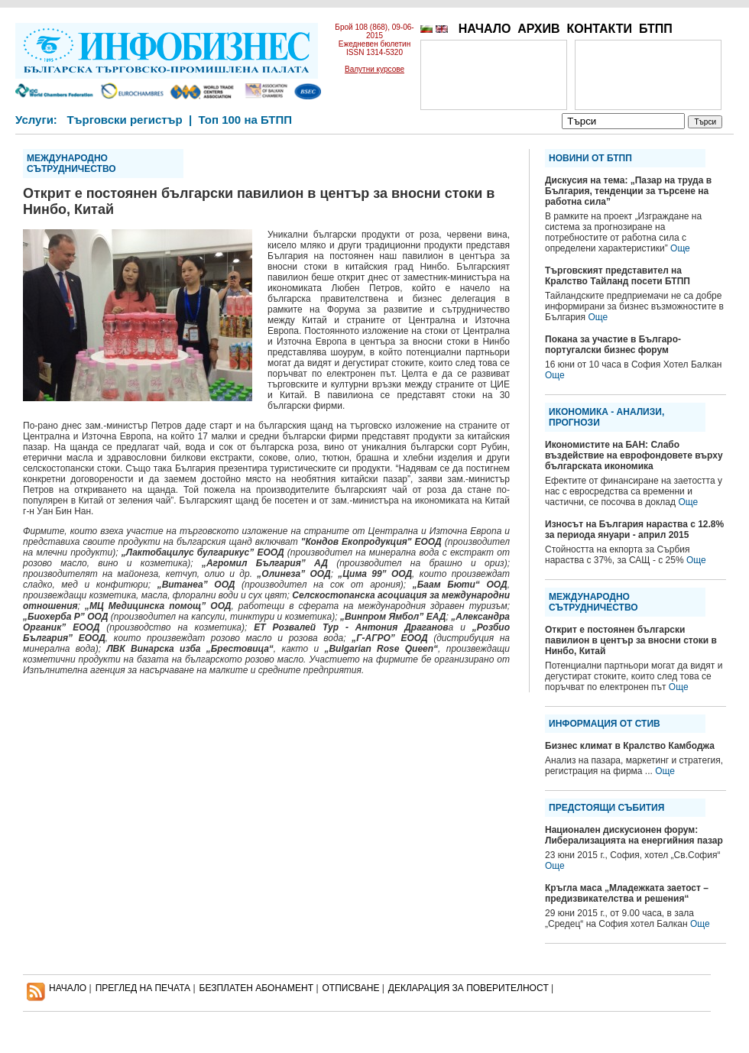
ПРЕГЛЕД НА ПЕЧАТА (143, 988)
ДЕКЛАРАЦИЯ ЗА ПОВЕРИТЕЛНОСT (468, 988)
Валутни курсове (374, 69)
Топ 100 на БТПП (246, 119)
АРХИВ (538, 28)
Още (680, 248)
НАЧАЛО (485, 28)
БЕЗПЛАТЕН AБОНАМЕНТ (256, 988)
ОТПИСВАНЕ (351, 988)
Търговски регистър (124, 119)
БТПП (656, 28)
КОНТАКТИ (599, 28)
